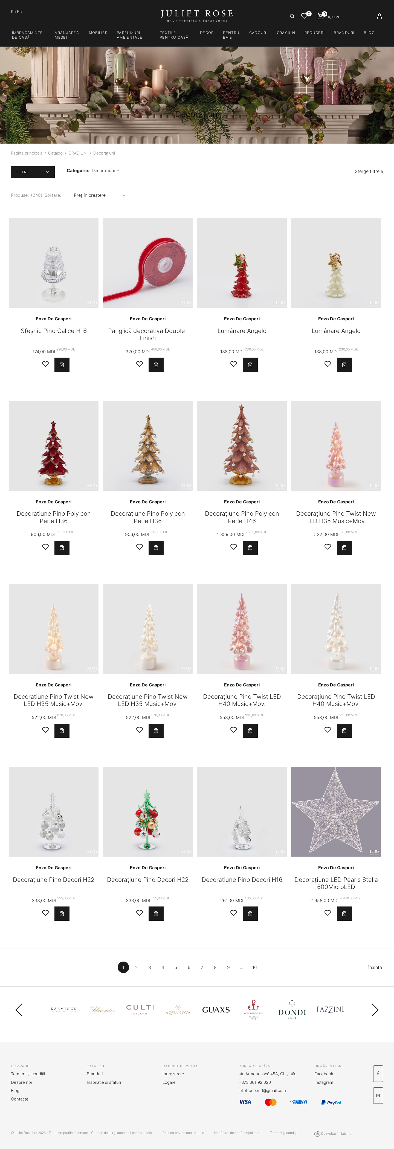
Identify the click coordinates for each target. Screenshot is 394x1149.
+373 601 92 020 (255, 1082)
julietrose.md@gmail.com (262, 1090)
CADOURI (258, 32)
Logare (169, 1082)
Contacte (19, 1099)
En (19, 11)
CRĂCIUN (286, 32)
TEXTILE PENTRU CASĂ (174, 34)
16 (256, 971)
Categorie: (78, 170)
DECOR (207, 32)
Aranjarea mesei (67, 34)
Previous (19, 1016)
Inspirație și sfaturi (104, 1082)
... (242, 971)
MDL (332, 16)
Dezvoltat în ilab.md (332, 1134)
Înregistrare (173, 1073)
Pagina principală (26, 153)
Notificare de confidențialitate (237, 1133)
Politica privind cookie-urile (183, 1133)
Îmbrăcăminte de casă (27, 34)
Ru (14, 11)
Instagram (323, 1082)
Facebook (323, 1073)
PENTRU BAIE (231, 34)
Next (375, 1016)
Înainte (376, 971)
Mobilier (98, 32)
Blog (369, 32)
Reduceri (315, 32)
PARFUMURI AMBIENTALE (129, 34)
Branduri (344, 32)
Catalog (55, 153)
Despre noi (21, 1082)
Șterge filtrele (369, 172)
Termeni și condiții (28, 1073)
